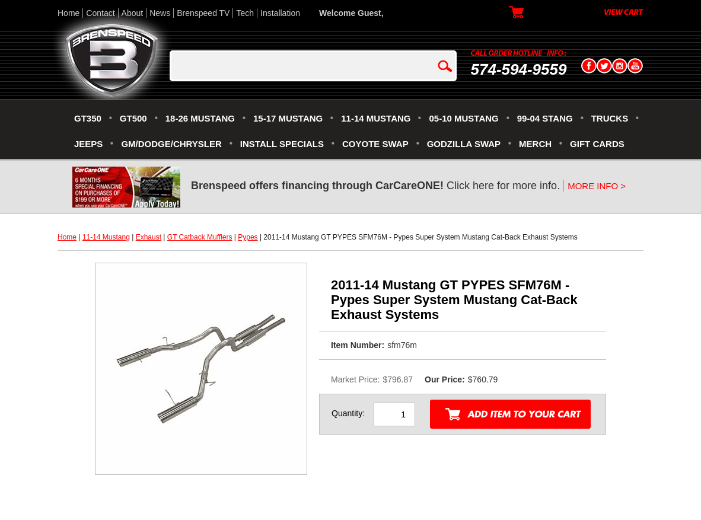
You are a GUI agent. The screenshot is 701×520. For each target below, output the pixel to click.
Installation (280, 13)
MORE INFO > (597, 186)
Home (68, 13)
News (159, 13)
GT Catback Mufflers (199, 237)
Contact (100, 13)
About (133, 13)
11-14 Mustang (106, 237)
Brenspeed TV (203, 13)
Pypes (247, 237)
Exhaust (148, 237)
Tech (245, 13)
